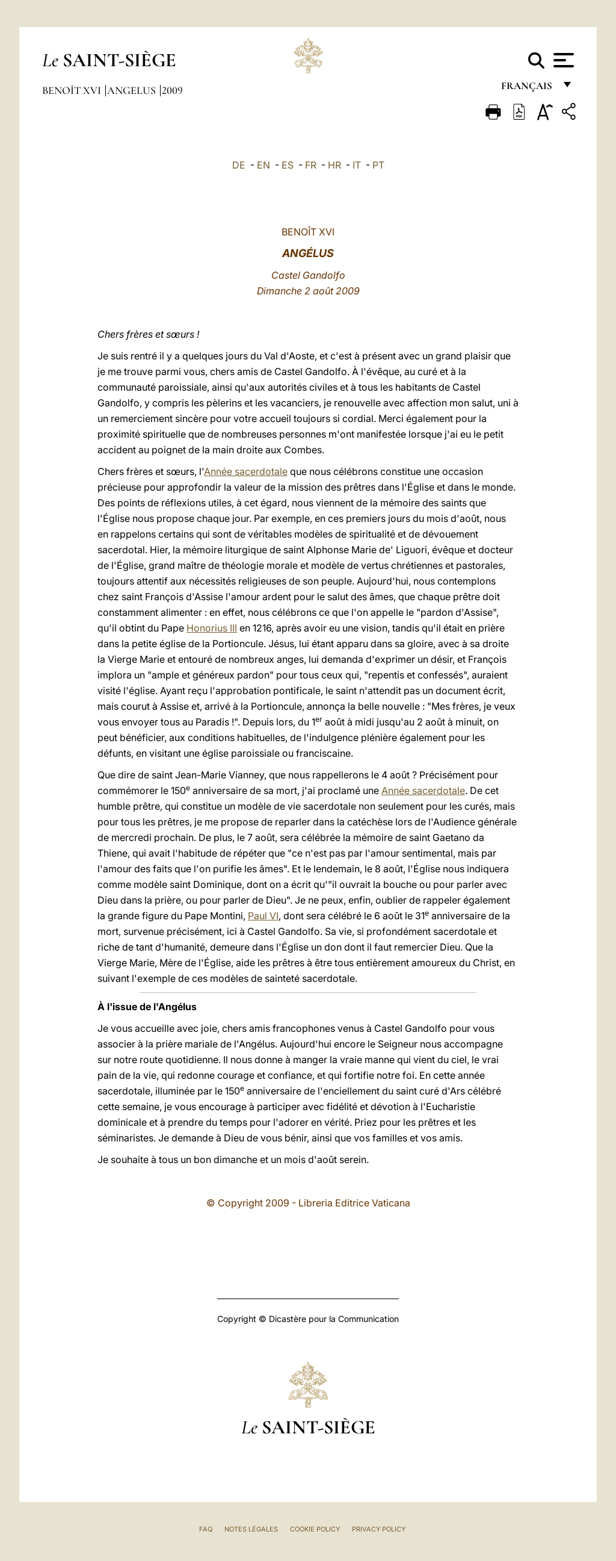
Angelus (132, 90)
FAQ (205, 1529)
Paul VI (263, 916)
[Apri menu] (562, 60)
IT (357, 165)
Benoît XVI (72, 90)
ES (288, 165)
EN (263, 165)
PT (378, 165)
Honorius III (211, 628)
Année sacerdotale (246, 471)
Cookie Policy (315, 1529)
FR (310, 165)
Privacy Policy (378, 1529)
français (528, 88)
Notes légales (251, 1529)
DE (238, 165)
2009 (172, 90)
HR (334, 165)
